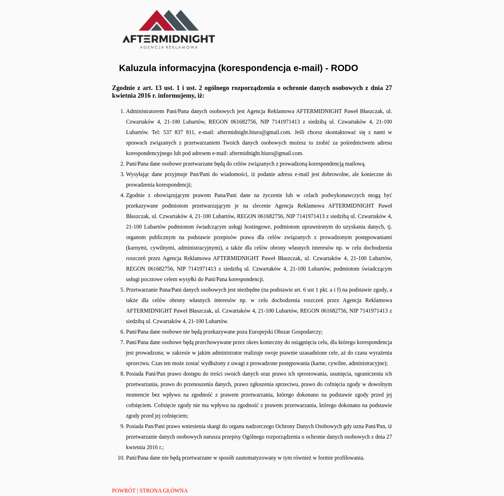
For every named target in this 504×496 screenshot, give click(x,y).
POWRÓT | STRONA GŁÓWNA (150, 491)
